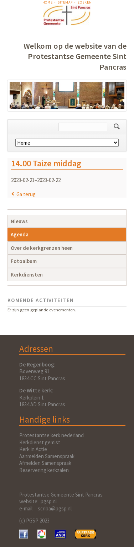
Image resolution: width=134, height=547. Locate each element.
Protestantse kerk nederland (51, 435)
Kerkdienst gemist (39, 442)
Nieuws (19, 221)
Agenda (20, 234)
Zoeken (84, 2)
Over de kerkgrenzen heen (42, 248)
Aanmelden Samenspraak (46, 456)
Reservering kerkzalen (44, 470)
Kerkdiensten (27, 274)
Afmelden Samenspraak (45, 463)
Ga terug (26, 194)
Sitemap (65, 2)
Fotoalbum (24, 261)
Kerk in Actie (33, 449)
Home (47, 2)
